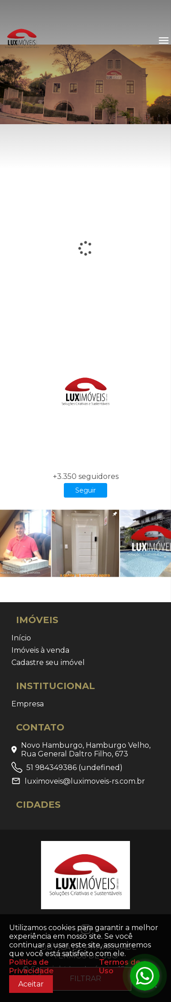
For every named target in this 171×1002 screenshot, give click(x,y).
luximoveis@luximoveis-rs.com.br (78, 780)
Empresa (27, 704)
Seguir (85, 490)
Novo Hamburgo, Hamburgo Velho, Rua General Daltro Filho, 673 (80, 749)
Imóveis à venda (40, 650)
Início (21, 638)
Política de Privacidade (31, 966)
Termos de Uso (119, 966)
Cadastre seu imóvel (48, 662)
